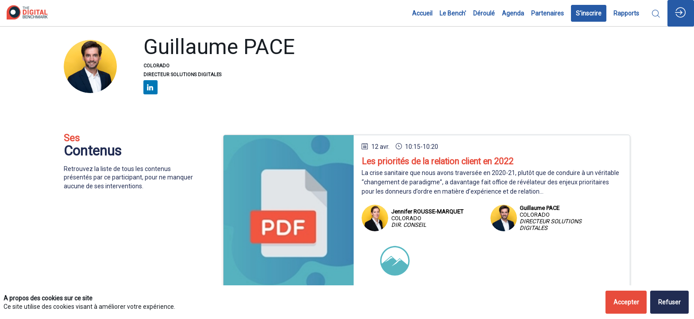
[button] (588, 13)
